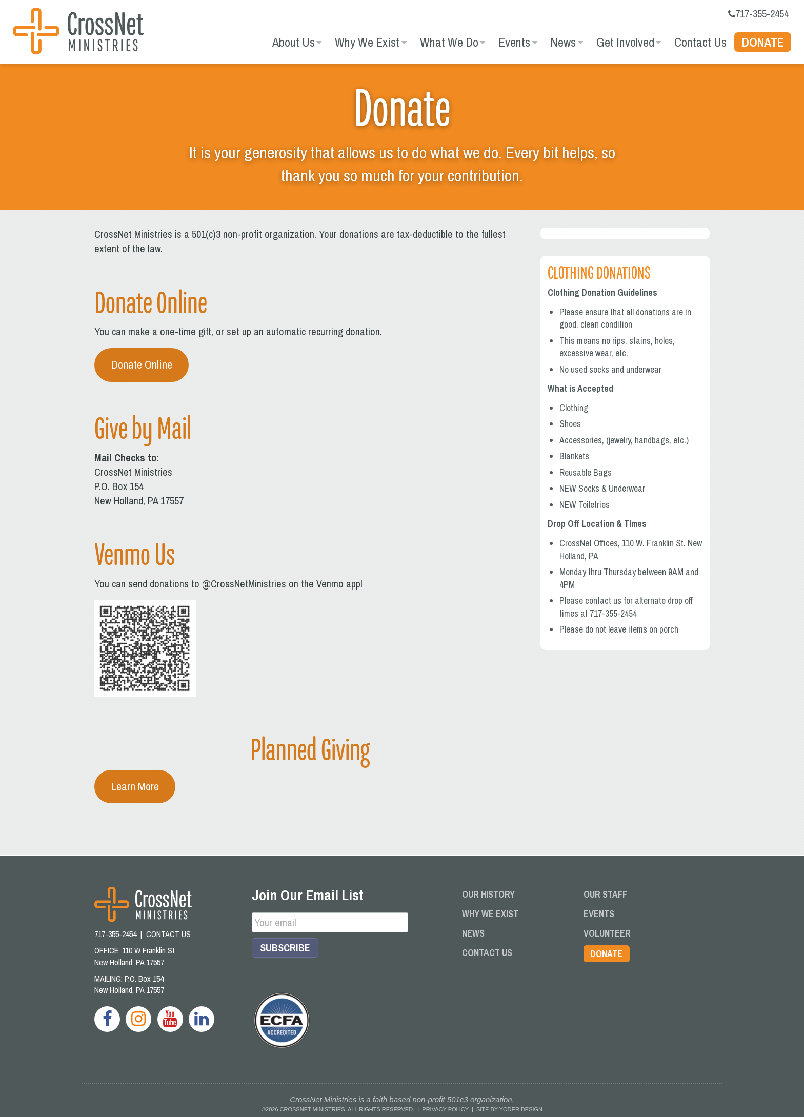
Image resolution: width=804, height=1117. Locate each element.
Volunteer (607, 933)
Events (514, 42)
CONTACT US (168, 934)
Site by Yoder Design (509, 1109)
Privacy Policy (445, 1109)
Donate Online (141, 364)
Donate (763, 42)
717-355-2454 (758, 14)
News (563, 42)
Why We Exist (367, 42)
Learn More (135, 786)
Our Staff (605, 894)
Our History (488, 894)
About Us (293, 42)
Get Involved (625, 42)
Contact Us (700, 42)
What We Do (449, 42)
